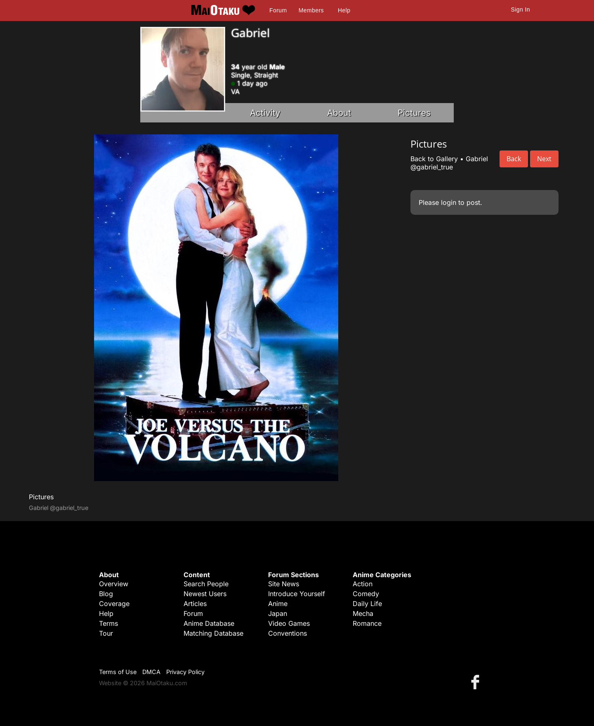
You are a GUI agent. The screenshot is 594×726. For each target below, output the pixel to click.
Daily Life (367, 603)
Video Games (289, 623)
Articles (195, 603)
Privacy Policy (185, 671)
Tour (106, 633)
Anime (278, 603)
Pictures (414, 113)
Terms (108, 623)
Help (344, 10)
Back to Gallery (434, 159)
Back (514, 158)
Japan (277, 613)
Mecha (363, 613)
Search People (206, 584)
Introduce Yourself (296, 594)
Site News (283, 584)
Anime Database (209, 623)
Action (362, 584)
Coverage (114, 603)
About (339, 113)
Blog (106, 594)
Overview (113, 584)
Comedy (366, 594)
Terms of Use (118, 671)
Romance (367, 623)
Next (544, 158)
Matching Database (213, 633)
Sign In (520, 9)
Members (311, 10)
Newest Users (205, 594)
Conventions (287, 633)
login (448, 202)
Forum (278, 10)
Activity (265, 113)
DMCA (151, 671)
